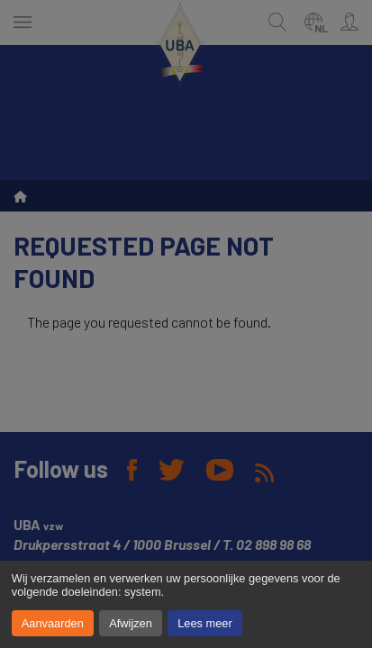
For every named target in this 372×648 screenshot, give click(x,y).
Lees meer (204, 623)
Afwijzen (130, 623)
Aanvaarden (53, 623)
